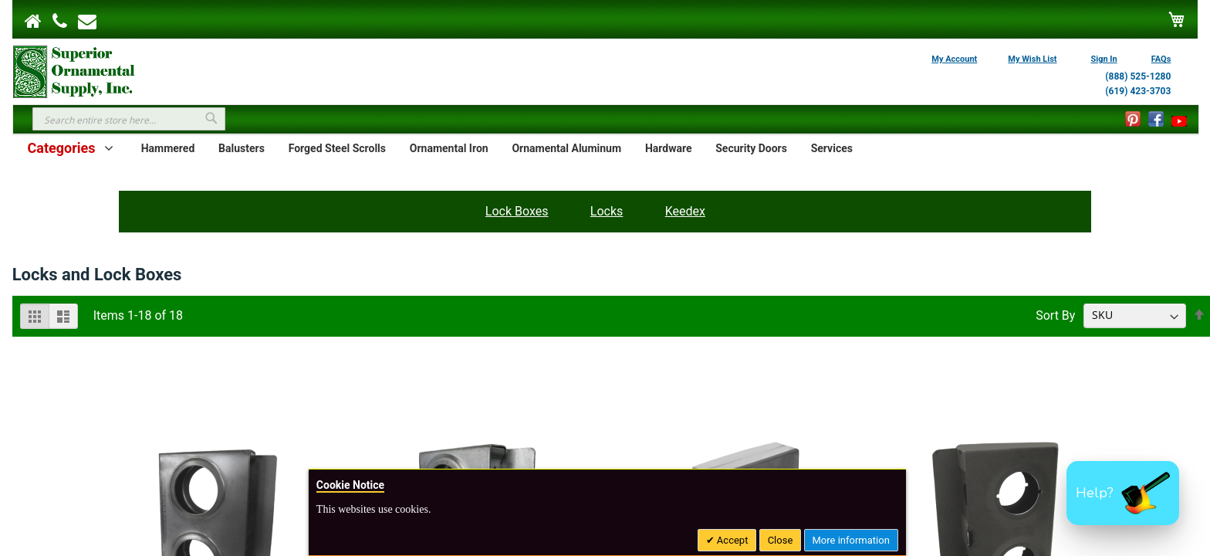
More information (851, 540)
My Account (954, 59)
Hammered (168, 148)
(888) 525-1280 (1138, 76)
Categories (61, 148)
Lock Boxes (517, 211)
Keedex (685, 211)
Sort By (1055, 314)
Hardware (668, 148)
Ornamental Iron (449, 148)
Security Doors (751, 148)
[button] (1122, 493)
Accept (732, 540)
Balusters (241, 148)
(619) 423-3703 (1138, 91)
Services (832, 148)
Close (780, 540)
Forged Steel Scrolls (337, 148)
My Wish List (1032, 59)
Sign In (1104, 59)
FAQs (1161, 59)
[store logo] (74, 70)
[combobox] (128, 119)
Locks (606, 211)
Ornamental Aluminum (566, 148)
